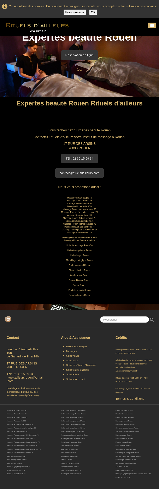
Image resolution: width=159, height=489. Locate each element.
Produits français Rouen (70, 463)
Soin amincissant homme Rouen (127, 431)
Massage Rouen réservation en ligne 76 (21, 428)
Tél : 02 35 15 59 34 (79, 158)
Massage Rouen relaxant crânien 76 (20, 453)
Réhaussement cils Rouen (125, 424)
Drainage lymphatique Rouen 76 (18, 467)
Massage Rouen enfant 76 (16, 421)
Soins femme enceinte (77, 370)
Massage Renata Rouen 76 (71, 474)
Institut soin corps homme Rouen (73, 424)
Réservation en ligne (79, 55)
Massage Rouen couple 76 (16, 410)
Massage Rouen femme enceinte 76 (20, 424)
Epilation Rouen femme (124, 410)
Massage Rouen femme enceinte (73, 438)
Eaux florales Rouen (123, 446)
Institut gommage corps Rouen (72, 431)
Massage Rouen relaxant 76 (17, 431)
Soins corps (72, 360)
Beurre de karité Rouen (124, 438)
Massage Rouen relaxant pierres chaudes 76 (23, 442)
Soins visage (73, 356)
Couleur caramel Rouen (70, 446)
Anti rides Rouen (122, 467)
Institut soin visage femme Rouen (73, 414)
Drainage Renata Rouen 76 (71, 470)
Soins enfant (72, 374)
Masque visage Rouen (124, 442)
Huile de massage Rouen (16, 456)
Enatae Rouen (66, 460)
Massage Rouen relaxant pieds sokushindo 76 (24, 449)
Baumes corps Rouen (123, 435)
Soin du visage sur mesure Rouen (128, 456)
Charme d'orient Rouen (69, 449)
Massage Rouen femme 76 (16, 414)
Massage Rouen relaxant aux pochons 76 (22, 446)
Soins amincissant (75, 379)
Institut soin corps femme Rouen (73, 428)
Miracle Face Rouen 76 (124, 470)
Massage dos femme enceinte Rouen (75, 435)
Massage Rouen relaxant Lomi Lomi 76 (21, 438)
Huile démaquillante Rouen (16, 460)
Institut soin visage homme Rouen (73, 410)
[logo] (37, 27)
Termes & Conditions (130, 398)
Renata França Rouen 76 (16, 470)
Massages (71, 351)
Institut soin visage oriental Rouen (73, 421)
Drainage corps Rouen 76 (16, 474)
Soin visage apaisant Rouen (126, 463)
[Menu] (152, 25)
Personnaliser (74, 12)
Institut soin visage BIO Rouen (72, 417)
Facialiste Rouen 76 (123, 477)
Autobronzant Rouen (68, 453)
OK (93, 12)
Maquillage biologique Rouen (71, 442)
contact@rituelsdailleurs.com (79, 173)
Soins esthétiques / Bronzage (81, 365)
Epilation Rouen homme (124, 414)
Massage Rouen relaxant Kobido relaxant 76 (23, 435)
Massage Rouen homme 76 (17, 417)
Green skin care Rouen (69, 456)
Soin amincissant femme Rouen (127, 428)
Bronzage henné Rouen (124, 421)
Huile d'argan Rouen (14, 463)
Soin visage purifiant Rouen (126, 460)
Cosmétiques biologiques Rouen (127, 453)
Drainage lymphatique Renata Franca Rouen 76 (133, 474)
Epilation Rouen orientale (125, 417)
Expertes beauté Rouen (69, 467)
